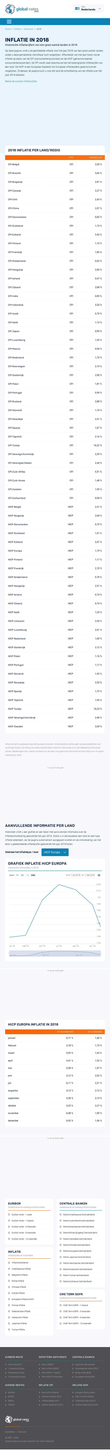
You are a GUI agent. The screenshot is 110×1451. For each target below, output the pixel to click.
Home (8, 29)
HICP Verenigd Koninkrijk (22, 717)
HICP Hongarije (16, 586)
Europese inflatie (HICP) (21, 1299)
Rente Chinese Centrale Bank (75, 1245)
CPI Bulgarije (15, 182)
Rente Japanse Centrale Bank (75, 1257)
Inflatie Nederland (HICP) (85, 1405)
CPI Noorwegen (16, 366)
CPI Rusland (14, 401)
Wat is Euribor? (13, 1364)
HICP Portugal (15, 665)
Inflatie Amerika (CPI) (50, 1396)
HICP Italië (13, 612)
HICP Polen (14, 656)
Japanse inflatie (17, 1323)
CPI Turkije (14, 445)
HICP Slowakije (16, 682)
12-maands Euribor (15, 1377)
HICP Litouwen (16, 621)
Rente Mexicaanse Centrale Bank (77, 1263)
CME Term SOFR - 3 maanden (75, 1311)
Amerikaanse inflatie (19, 1269)
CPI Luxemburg (16, 340)
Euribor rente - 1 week (20, 1214)
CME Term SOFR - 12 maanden (76, 1323)
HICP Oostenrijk (16, 647)
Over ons (22, 1432)
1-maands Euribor (15, 1368)
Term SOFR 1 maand (49, 1373)
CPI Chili (12, 199)
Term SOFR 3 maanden (51, 1377)
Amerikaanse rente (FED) (85, 1368)
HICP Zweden (15, 726)
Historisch (28, 29)
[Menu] (9, 21)
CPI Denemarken (17, 217)
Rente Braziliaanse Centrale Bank (77, 1227)
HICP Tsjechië (15, 700)
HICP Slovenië (15, 673)
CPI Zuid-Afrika (16, 471)
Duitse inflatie (16, 1293)
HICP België (14, 507)
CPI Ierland (14, 278)
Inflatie (17, 29)
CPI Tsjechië (14, 436)
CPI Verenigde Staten (20, 463)
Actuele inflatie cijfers (83, 1392)
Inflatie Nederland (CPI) (51, 1405)
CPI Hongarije (15, 269)
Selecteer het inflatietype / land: (22, 852)
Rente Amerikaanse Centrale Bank (77, 1214)
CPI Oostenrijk (15, 375)
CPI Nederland (16, 357)
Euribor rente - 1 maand (21, 1220)
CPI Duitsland (15, 225)
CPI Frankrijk (15, 252)
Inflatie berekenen (18, 1263)
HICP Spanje (15, 691)
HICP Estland (15, 542)
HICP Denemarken (18, 524)
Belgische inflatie (18, 1275)
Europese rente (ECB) (83, 1377)
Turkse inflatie (16, 1329)
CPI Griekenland (17, 261)
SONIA (9, 1401)
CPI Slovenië (15, 410)
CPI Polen (13, 384)
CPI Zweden (14, 489)
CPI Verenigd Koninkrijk (21, 454)
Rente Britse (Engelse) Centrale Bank (78, 1233)
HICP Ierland (15, 594)
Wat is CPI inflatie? (49, 1392)
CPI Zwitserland (17, 498)
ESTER (9, 1396)
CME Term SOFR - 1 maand (74, 1305)
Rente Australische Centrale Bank (77, 1220)
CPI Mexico (14, 348)
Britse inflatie (16, 1281)
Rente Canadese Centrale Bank (76, 1239)
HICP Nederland (16, 638)
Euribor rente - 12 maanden (22, 1239)
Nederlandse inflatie (19, 1311)
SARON (10, 1392)
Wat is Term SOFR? (49, 1368)
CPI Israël (13, 313)
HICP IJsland (15, 603)
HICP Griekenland (17, 577)
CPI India (13, 296)
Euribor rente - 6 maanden (22, 1233)
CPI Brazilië (14, 173)
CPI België (13, 164)
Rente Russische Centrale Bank (76, 1269)
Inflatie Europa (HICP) (84, 1401)
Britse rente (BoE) (81, 1373)
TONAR (10, 1405)
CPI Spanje (14, 427)
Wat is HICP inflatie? (83, 1396)
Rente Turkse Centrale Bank (74, 1275)
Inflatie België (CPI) (49, 1401)
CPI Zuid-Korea (16, 480)
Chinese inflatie (17, 1287)
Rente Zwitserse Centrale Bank (76, 1281)
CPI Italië (13, 322)
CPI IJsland (14, 287)
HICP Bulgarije (16, 515)
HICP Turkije (14, 709)
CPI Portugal (15, 392)
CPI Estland (14, 234)
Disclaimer (10, 1432)
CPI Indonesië (15, 305)
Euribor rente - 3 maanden (22, 1227)
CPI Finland (14, 243)
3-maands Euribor (15, 1373)
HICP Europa (15, 550)
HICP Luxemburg (17, 629)
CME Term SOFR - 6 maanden (75, 1317)
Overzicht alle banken (83, 1364)
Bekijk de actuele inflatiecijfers (21, 81)
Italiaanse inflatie (18, 1317)
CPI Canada (14, 190)
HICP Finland (15, 559)
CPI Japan (13, 331)
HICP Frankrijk (15, 568)
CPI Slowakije (15, 419)
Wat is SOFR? (46, 1364)
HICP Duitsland (16, 533)
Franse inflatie (16, 1305)
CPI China (13, 208)
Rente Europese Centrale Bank (75, 1251)
